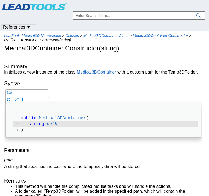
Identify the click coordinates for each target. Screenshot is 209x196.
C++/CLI (15, 99)
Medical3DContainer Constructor (160, 35)
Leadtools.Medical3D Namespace (32, 35)
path (52, 125)
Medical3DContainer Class (105, 35)
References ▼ (17, 27)
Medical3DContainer (96, 72)
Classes (72, 35)
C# (9, 92)
